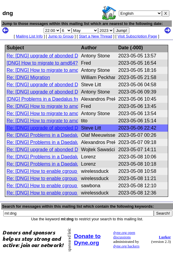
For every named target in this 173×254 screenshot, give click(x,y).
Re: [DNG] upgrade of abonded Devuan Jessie (56, 55)
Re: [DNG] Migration (28, 77)
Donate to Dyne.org (87, 239)
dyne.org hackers (126, 246)
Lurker (165, 237)
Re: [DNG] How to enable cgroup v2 (45, 171)
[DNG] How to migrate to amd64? (42, 63)
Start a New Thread (95, 36)
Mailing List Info (29, 36)
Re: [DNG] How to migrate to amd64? (47, 70)
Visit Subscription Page (137, 36)
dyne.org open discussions (124, 235)
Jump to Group (61, 36)
